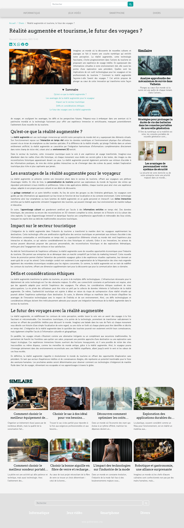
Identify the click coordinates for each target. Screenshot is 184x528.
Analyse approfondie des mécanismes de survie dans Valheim (155, 81)
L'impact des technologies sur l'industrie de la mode (111, 467)
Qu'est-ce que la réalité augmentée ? (70, 94)
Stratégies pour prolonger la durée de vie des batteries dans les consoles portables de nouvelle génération (155, 124)
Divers (157, 13)
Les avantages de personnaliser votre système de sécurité (155, 166)
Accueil (12, 23)
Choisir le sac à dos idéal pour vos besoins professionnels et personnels (70, 419)
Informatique (31, 13)
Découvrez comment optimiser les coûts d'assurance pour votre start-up (112, 419)
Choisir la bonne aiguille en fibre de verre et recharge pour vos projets (70, 469)
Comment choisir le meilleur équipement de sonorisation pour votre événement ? (27, 419)
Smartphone (117, 13)
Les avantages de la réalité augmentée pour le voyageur (70, 98)
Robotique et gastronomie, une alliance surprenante (154, 467)
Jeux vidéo (74, 13)
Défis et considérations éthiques (70, 105)
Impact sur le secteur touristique (70, 101)
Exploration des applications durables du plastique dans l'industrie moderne (154, 419)
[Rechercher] (89, 4)
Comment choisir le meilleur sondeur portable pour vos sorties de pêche (28, 469)
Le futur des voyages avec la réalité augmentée (70, 109)
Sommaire (71, 89)
